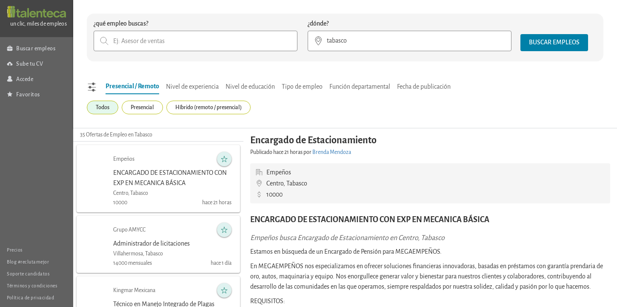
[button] (554, 42)
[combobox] (195, 41)
